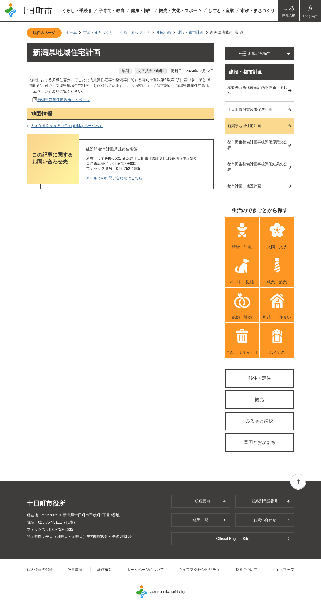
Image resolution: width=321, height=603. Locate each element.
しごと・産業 (221, 10)
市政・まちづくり (257, 10)
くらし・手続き (77, 10)
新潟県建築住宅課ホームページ (63, 100)
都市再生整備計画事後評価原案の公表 (257, 145)
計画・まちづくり (135, 32)
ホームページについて (145, 569)
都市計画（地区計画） (246, 186)
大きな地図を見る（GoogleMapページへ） (67, 126)
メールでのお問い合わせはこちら (114, 178)
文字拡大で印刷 (150, 71)
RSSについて (245, 569)
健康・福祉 (141, 10)
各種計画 (163, 32)
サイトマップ (283, 569)
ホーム (71, 32)
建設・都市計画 (190, 32)
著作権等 (104, 569)
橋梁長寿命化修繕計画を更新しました (257, 90)
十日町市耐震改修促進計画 (249, 109)
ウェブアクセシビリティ (199, 569)
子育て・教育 (111, 10)
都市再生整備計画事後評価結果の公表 (257, 167)
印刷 (125, 71)
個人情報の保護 (40, 569)
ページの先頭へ (298, 481)
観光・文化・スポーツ (180, 10)
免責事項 (74, 569)
